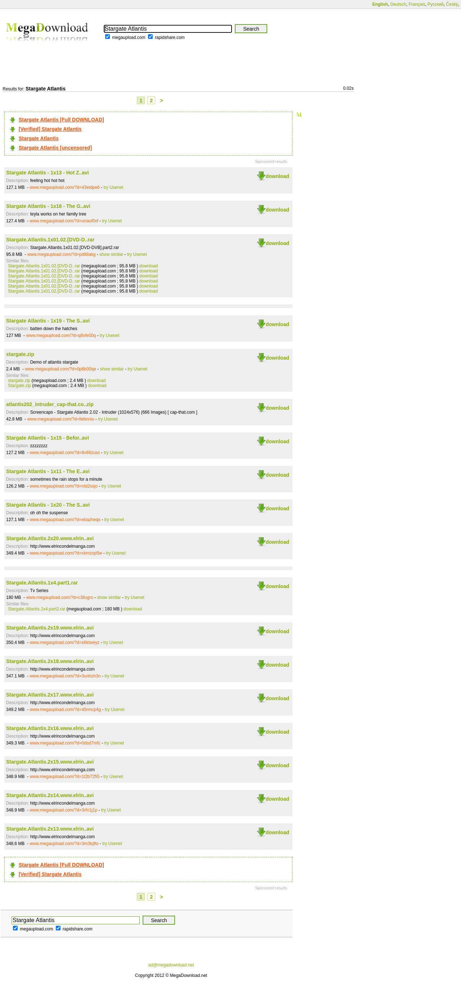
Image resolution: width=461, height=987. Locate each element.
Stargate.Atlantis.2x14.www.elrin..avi (50, 795)
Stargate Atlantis (39, 138)
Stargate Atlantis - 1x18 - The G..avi (48, 206)
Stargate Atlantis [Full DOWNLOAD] (61, 120)
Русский (436, 4)
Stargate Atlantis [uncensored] (55, 148)
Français (416, 4)
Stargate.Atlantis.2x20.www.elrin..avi (50, 538)
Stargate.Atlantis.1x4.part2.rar (36, 609)
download (277, 176)
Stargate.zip (19, 385)
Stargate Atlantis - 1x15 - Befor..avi (47, 438)
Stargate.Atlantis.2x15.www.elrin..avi (50, 762)
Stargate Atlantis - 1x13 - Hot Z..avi (47, 172)
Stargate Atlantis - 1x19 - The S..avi (48, 321)
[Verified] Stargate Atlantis (50, 129)
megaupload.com (128, 37)
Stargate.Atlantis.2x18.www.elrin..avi (50, 661)
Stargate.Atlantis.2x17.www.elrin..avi (50, 695)
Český (452, 4)
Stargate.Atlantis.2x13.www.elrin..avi (50, 829)
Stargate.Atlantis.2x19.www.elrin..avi (50, 628)
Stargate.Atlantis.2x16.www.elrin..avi (50, 728)
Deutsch (398, 4)
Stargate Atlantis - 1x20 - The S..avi (48, 505)
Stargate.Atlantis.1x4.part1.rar (42, 583)
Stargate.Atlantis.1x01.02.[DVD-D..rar (50, 240)
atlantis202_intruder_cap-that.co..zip (50, 404)
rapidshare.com (170, 37)
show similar (111, 254)
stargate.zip (20, 354)
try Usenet (114, 187)
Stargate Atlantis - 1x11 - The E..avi (48, 471)
